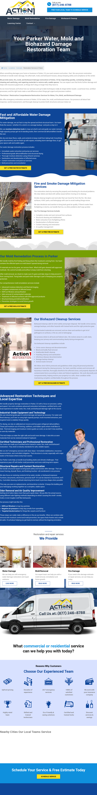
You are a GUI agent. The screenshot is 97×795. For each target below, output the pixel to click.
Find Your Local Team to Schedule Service (69, 10)
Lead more (10, 585)
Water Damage (13, 20)
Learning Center (14, 25)
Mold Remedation (32, 20)
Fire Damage (50, 20)
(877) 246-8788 (61, 4)
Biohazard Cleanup (69, 20)
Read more (43, 585)
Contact (29, 25)
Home (4, 70)
